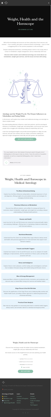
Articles (19, 401)
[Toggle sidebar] (2, 3)
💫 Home (4, 396)
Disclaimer (33, 398)
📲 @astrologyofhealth (8, 403)
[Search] (48, 3)
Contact (32, 396)
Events (19, 403)
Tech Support (34, 405)
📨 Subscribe (5, 401)
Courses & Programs (22, 398)
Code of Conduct (35, 401)
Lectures (19, 396)
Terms (32, 403)
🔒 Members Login (7, 398)
